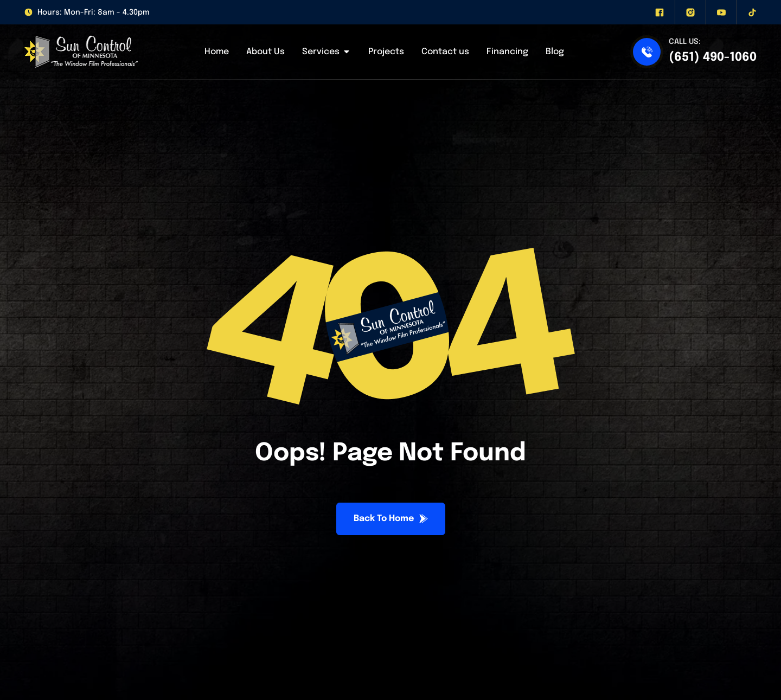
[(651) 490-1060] (646, 51)
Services (326, 52)
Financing (507, 51)
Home (216, 51)
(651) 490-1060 (713, 57)
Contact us (445, 51)
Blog (555, 51)
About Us (265, 51)
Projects (386, 51)
